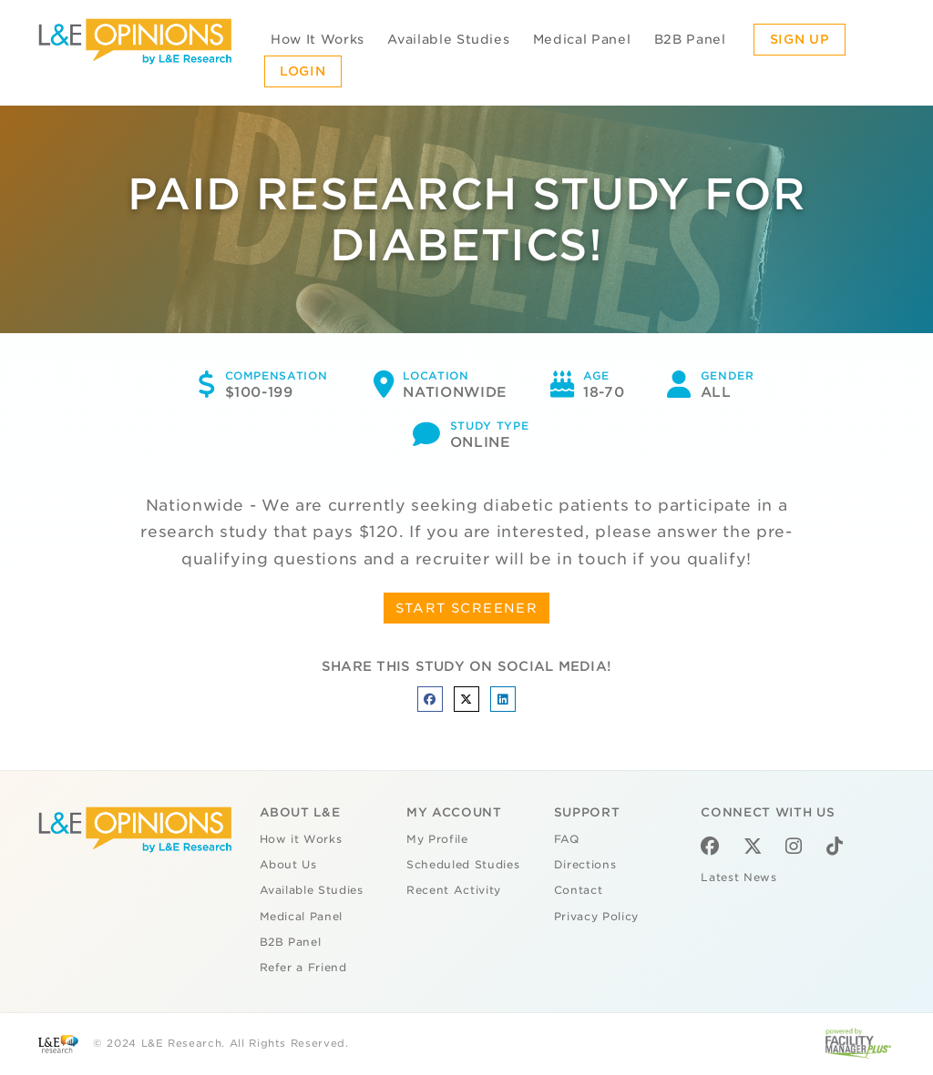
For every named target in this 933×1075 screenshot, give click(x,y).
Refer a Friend (303, 967)
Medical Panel (582, 39)
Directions (585, 864)
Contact (578, 890)
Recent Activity (453, 890)
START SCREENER (466, 608)
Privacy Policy (596, 916)
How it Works (301, 839)
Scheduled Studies (462, 864)
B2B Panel (690, 39)
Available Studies (448, 39)
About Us (288, 864)
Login (302, 71)
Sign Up (800, 39)
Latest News (738, 877)
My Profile (437, 839)
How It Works (317, 39)
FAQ (566, 839)
